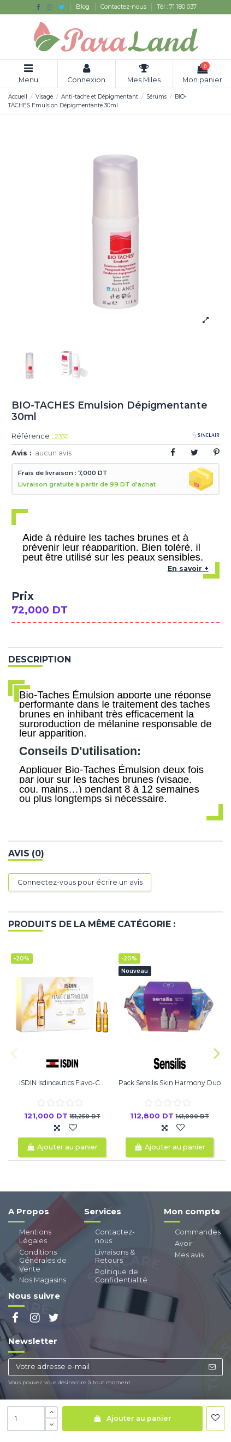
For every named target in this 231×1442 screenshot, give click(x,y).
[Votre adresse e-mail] (105, 1367)
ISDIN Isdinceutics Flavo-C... (62, 1083)
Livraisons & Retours (115, 1256)
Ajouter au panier (132, 1418)
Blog (83, 6)
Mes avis (189, 1255)
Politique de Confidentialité (121, 1276)
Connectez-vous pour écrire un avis (80, 882)
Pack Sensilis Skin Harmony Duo (170, 1083)
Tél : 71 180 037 (177, 6)
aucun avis (53, 453)
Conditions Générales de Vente (43, 1260)
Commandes (198, 1232)
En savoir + (188, 568)
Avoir (184, 1243)
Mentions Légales (35, 1236)
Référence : (32, 436)
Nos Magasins (42, 1280)
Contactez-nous (124, 6)
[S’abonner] (212, 1367)
